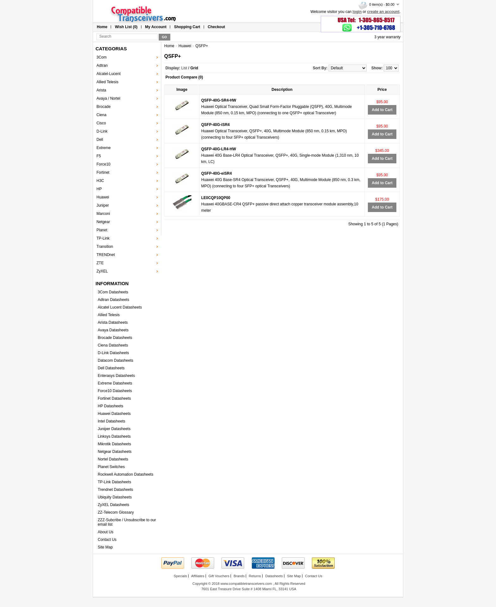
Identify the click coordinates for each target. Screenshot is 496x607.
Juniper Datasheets (114, 429)
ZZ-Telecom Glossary (116, 512)
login (357, 11)
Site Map (105, 547)
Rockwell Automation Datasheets (125, 474)
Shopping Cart (187, 27)
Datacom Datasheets (115, 360)
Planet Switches (111, 467)
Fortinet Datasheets (114, 398)
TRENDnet (105, 255)
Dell (99, 139)
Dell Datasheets (111, 368)
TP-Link (102, 238)
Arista (101, 90)
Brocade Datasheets (115, 337)
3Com (101, 57)
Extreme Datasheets (115, 383)
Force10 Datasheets (115, 391)
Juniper (102, 205)
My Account (156, 27)
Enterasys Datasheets (116, 375)
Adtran (102, 65)
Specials (180, 576)
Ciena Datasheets (113, 345)
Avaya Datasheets (113, 330)
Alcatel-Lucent (108, 74)
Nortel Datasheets (113, 459)
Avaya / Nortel (108, 98)
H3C (100, 180)
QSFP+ (201, 46)
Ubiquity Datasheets (115, 497)
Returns (255, 576)
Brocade (103, 106)
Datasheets (274, 576)
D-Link (102, 131)
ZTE (100, 263)
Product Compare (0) (184, 77)
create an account (383, 11)
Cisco (101, 123)
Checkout (216, 27)
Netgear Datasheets (115, 451)
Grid (194, 68)
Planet (101, 230)
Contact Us (107, 539)
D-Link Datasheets (113, 353)
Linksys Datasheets (114, 436)
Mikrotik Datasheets (114, 444)
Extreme (103, 148)
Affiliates (197, 576)
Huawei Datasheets (114, 413)
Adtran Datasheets (113, 299)
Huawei (102, 197)
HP (99, 189)
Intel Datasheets (111, 421)
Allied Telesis (107, 82)
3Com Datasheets (113, 292)
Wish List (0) (126, 27)
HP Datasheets (110, 406)
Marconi (103, 213)
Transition (104, 246)
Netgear (103, 222)
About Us (105, 532)
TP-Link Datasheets (114, 482)
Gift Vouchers (218, 576)
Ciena (101, 115)
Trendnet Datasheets (115, 489)
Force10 (103, 164)
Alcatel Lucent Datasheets (120, 307)
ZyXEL (102, 271)
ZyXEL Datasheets (113, 505)
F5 (98, 156)
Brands (239, 576)
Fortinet (102, 172)
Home (102, 27)
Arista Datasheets (113, 322)
